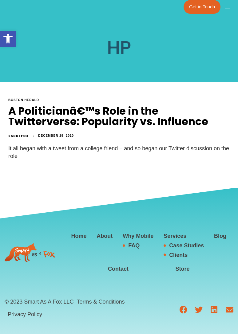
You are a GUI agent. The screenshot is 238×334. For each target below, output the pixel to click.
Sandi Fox (18, 136)
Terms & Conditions (101, 302)
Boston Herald (23, 100)
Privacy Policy (25, 314)
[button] (8, 39)
